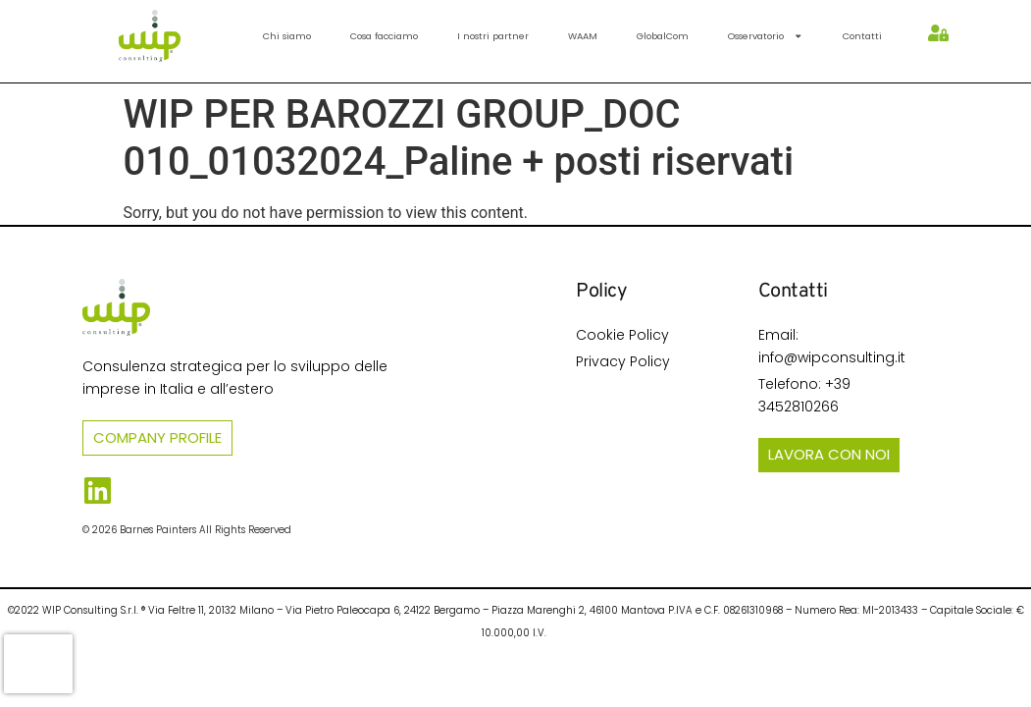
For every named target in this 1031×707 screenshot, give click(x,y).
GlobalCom (663, 35)
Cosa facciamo (384, 35)
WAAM (582, 35)
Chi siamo (287, 35)
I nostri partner (493, 35)
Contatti (862, 35)
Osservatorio (765, 36)
